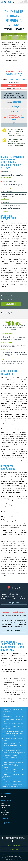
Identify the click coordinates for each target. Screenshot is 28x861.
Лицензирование (6, 800)
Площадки (4, 818)
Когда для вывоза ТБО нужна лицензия (12, 748)
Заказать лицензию (14, 630)
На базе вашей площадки (14, 88)
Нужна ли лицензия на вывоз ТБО (10, 754)
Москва (5, 79)
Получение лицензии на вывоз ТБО (10, 755)
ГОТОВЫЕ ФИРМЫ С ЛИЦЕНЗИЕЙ (14, 36)
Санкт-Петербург (15, 79)
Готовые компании (14, 83)
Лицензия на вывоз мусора (9, 730)
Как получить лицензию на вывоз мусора (12, 733)
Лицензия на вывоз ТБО (8, 747)
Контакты (4, 796)
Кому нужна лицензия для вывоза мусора (12, 731)
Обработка (3, 807)
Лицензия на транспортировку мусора (11, 781)
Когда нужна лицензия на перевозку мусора (13, 786)
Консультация (14, 603)
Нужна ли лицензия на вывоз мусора (11, 742)
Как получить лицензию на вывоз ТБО (11, 750)
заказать (5, 198)
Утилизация (4, 810)
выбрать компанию (6, 177)
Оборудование (5, 823)
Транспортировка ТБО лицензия (10, 783)
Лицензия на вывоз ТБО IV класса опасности (13, 752)
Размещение (4, 814)
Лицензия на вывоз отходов (9, 743)
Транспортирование (6, 805)
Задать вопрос (11, 304)
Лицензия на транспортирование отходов (12, 769)
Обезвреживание (5, 812)
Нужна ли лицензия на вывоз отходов (11, 745)
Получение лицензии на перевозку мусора (12, 784)
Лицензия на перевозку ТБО (9, 764)
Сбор (2, 803)
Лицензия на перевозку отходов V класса (12, 762)
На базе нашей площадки (14, 85)
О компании (6, 793)
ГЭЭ (2, 829)
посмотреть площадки (7, 188)
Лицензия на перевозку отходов (10, 757)
